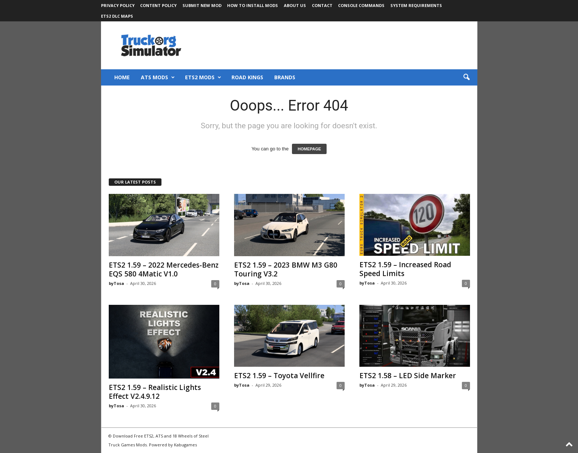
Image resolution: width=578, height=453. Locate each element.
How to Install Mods (252, 5)
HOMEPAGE (309, 149)
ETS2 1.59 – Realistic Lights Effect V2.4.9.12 (155, 392)
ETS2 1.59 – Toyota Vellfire (279, 375)
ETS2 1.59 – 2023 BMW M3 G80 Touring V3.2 (285, 269)
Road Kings (247, 77)
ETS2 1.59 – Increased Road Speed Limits (405, 269)
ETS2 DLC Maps (117, 16)
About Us (295, 5)
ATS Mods (158, 77)
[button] (466, 77)
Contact (322, 5)
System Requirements (416, 5)
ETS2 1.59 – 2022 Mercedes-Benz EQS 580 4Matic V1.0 (164, 269)
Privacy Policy (118, 5)
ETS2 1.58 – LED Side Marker (407, 375)
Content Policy (158, 5)
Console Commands (361, 5)
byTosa (116, 283)
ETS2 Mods (203, 77)
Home (122, 77)
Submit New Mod (202, 5)
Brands (284, 77)
